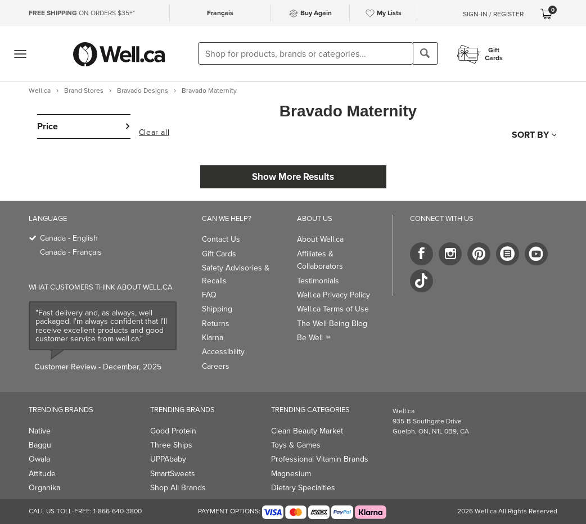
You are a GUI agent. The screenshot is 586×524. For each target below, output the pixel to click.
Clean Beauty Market (307, 431)
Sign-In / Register (493, 14)
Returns (215, 323)
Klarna (212, 338)
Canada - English (69, 238)
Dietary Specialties (303, 488)
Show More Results (293, 177)
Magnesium (291, 474)
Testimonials (318, 281)
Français (220, 13)
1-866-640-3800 (117, 511)
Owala (39, 459)
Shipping (217, 309)
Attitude (42, 474)
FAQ (209, 295)
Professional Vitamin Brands (319, 459)
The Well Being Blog (332, 323)
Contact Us (221, 239)
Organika (44, 488)
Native (40, 431)
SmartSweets (172, 474)
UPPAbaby (168, 459)
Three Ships (171, 445)
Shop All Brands (178, 488)
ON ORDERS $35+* (82, 13)
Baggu (40, 445)
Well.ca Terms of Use (333, 309)
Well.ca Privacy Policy (333, 295)
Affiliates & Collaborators (320, 260)
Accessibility (223, 352)
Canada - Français (71, 252)
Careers (215, 366)
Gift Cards (219, 254)
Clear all (154, 132)
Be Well (314, 338)
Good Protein (173, 431)
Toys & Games (296, 445)
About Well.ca (320, 239)
